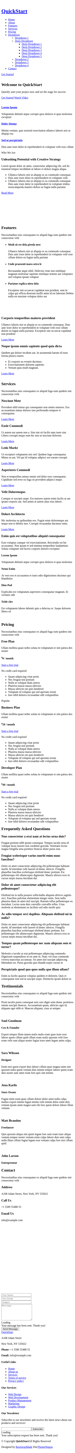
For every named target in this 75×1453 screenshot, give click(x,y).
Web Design (14, 1397)
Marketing (13, 1406)
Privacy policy (16, 1384)
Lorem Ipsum (9, 107)
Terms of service (17, 1380)
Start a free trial (9, 665)
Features (12, 25)
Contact (12, 68)
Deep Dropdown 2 (32, 47)
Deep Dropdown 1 (32, 44)
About (11, 22)
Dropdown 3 (21, 62)
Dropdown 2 (21, 59)
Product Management (19, 1403)
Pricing (12, 31)
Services (12, 28)
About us (13, 1374)
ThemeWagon (45, 1450)
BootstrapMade (24, 1450)
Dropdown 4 (21, 65)
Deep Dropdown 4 (32, 53)
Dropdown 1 (21, 37)
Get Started (7, 74)
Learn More (7, 339)
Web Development (18, 1400)
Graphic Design (16, 1409)
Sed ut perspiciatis (12, 140)
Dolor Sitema (9, 123)
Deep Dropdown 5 (32, 56)
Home (11, 19)
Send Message (10, 1332)
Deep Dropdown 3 (32, 50)
